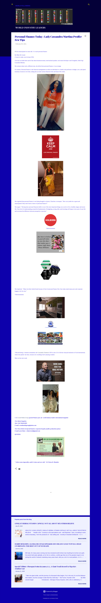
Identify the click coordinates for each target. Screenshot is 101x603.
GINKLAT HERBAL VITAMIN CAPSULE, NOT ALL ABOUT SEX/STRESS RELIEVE (44, 523)
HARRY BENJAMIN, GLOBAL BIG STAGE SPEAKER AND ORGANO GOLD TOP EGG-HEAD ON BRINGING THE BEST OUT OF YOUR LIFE (48, 545)
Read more (82, 538)
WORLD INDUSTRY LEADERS (30, 27)
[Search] (89, 5)
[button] (85, 36)
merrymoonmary (54, 594)
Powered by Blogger (50, 591)
